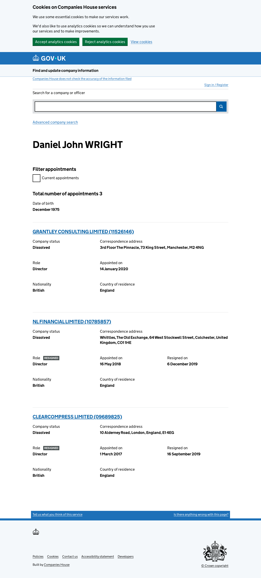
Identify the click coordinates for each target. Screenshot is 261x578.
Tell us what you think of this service (57, 514)
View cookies (141, 42)
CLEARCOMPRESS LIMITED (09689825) (77, 417)
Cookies (53, 556)
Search (221, 106)
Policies (38, 556)
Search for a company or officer (59, 92)
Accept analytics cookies (56, 41)
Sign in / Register (216, 85)
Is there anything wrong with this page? (201, 514)
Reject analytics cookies (105, 41)
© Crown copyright (214, 566)
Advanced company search (55, 122)
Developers (126, 556)
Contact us (70, 556)
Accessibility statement (97, 556)
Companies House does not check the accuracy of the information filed (82, 79)
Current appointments (56, 178)
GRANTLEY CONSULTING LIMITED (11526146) (83, 232)
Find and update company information (65, 70)
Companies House (57, 565)
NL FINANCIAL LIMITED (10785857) (72, 322)
